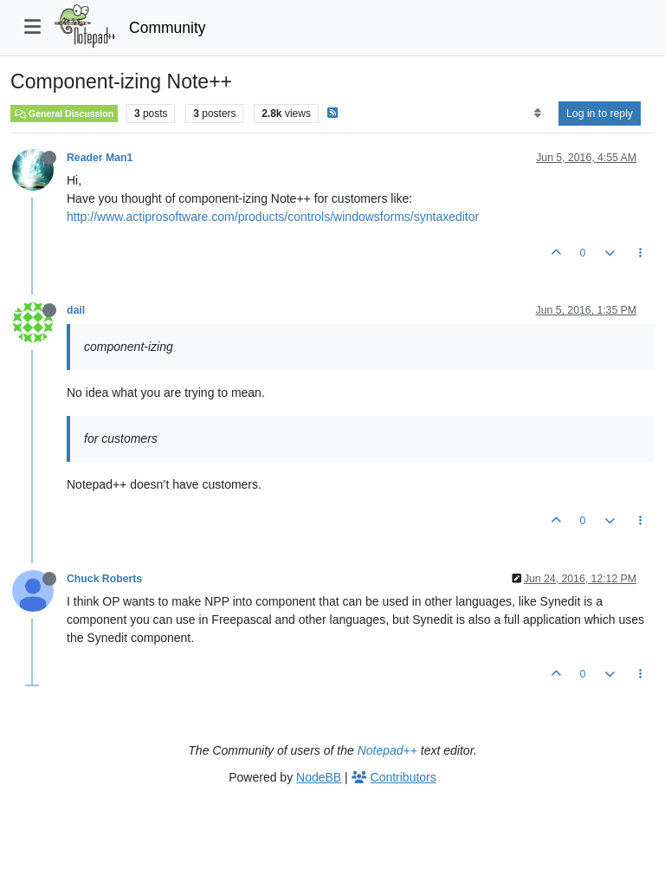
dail (76, 310)
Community (167, 27)
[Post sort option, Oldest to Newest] (537, 113)
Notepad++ (387, 750)
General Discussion (64, 113)
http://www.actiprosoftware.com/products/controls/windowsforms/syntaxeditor (273, 217)
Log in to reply (599, 113)
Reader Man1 (99, 158)
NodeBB (318, 777)
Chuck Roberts (104, 579)
